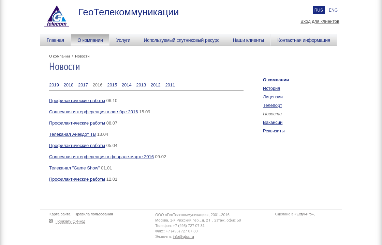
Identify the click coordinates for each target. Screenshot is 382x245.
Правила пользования (93, 214)
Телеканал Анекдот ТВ (72, 134)
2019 (54, 84)
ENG (333, 10)
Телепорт (272, 105)
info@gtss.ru (183, 236)
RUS (318, 10)
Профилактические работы (77, 100)
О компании (90, 40)
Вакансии (272, 122)
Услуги (123, 40)
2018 (69, 84)
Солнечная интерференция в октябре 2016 (93, 111)
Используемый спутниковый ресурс (181, 40)
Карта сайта (59, 214)
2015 (112, 84)
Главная (55, 40)
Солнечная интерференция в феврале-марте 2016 (101, 156)
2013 (141, 84)
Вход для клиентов (319, 21)
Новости (82, 56)
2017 (83, 84)
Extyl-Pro (304, 214)
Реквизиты (274, 130)
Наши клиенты (248, 40)
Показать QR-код (70, 221)
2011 (170, 84)
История (271, 88)
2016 (98, 84)
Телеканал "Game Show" (74, 167)
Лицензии (273, 96)
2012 (156, 84)
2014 (127, 84)
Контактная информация (303, 40)
